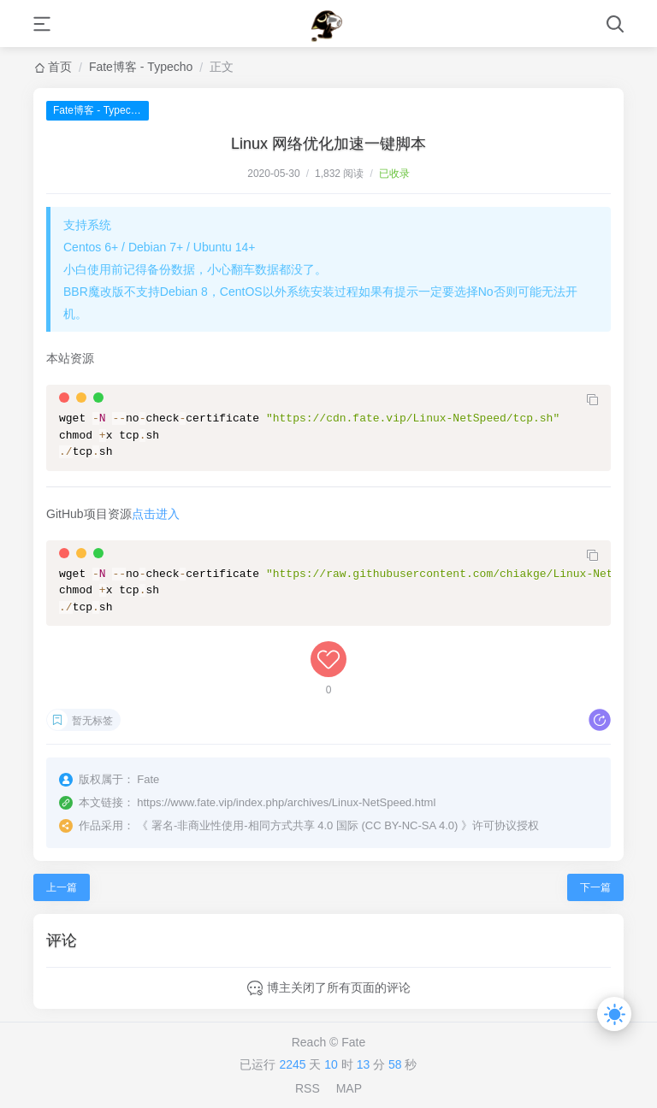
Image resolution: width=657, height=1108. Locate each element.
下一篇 (595, 887)
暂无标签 (92, 721)
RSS (307, 1088)
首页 (60, 67)
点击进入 (156, 514)
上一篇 (61, 887)
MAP (349, 1088)
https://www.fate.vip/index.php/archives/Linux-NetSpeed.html (286, 802)
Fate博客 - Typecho (140, 67)
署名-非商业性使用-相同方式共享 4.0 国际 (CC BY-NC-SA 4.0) (305, 825)
